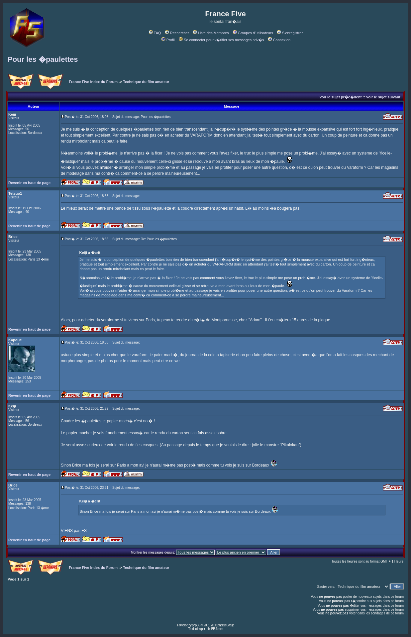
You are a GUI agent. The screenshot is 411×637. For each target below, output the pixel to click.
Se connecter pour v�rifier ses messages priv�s (221, 40)
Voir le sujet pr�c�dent (340, 97)
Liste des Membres (211, 33)
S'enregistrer (290, 33)
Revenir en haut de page (29, 183)
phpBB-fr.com (215, 629)
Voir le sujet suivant (383, 97)
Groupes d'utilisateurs (253, 33)
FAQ (155, 33)
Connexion (279, 40)
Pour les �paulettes (43, 59)
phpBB (196, 625)
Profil (168, 40)
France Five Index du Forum (93, 82)
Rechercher (177, 33)
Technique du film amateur (146, 82)
